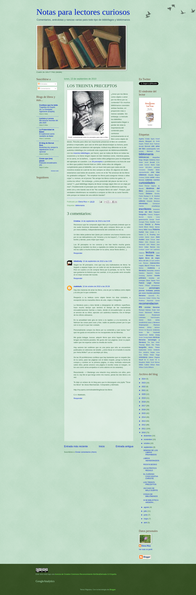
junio (146, 515)
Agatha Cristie (144, 139)
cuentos (156, 180)
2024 (144, 379)
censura (157, 167)
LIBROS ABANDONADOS (151, 459)
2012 (144, 425)
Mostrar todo (54, 171)
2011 (144, 429)
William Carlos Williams (146, 367)
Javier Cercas (150, 239)
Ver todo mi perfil (145, 549)
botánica (152, 160)
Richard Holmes (145, 310)
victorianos (143, 357)
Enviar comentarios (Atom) (85, 452)
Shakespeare (143, 325)
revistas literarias (152, 307)
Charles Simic (154, 170)
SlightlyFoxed (143, 335)
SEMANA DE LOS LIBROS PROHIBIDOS (150, 452)
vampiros (146, 352)
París (158, 280)
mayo (146, 519)
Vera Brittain (143, 355)
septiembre (148, 447)
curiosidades (147, 182)
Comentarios (44, 88)
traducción (142, 350)
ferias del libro (145, 212)
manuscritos (155, 263)
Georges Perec (144, 222)
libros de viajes (152, 258)
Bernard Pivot (153, 151)
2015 (144, 413)
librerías (149, 255)
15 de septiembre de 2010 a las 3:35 (97, 261)
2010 (144, 432)
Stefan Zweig (154, 335)
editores (142, 201)
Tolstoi (157, 347)
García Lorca (154, 217)
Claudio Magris (154, 175)
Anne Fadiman (155, 144)
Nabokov (142, 273)
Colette (147, 177)
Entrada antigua (124, 446)
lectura (150, 252)
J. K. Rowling (149, 234)
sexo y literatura (154, 322)
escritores (145, 208)
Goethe (152, 222)
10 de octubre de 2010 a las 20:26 (96, 286)
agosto (147, 507)
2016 (144, 409)
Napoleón (150, 273)
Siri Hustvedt (153, 332)
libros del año (144, 260)
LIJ (150, 260)
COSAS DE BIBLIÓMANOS (150, 495)
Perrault (141, 288)
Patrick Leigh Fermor (149, 283)
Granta (141, 224)
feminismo (156, 209)
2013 (144, 421)
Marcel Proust (150, 265)
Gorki (158, 222)
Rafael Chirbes (151, 298)
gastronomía (143, 219)
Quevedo (151, 295)
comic (152, 177)
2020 (144, 394)
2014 (144, 417)
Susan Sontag (143, 337)
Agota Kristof (155, 139)
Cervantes (142, 170)
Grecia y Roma (152, 224)
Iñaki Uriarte (149, 232)
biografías (156, 157)
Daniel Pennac (144, 186)
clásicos (143, 175)
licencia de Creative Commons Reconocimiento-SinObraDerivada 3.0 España (85, 574)
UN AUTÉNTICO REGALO (150, 469)
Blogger (113, 589)
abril (146, 523)
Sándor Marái (145, 320)
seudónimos (143, 322)
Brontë (152, 162)
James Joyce (149, 237)
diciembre (148, 436)
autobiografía (151, 149)
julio (145, 511)
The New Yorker (153, 342)
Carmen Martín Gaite (152, 165)
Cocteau (141, 177)
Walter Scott (150, 362)
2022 (144, 387)
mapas (141, 265)
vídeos (150, 357)
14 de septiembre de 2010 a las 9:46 (95, 221)
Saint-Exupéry (155, 317)
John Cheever (150, 242)
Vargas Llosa (155, 352)
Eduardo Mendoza (153, 201)
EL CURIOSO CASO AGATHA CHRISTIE (150, 476)
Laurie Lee (149, 249)
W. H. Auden (149, 360)
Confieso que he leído (48, 105)
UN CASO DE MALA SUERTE (150, 489)
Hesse (150, 229)
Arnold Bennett (144, 146)
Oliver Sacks (150, 280)
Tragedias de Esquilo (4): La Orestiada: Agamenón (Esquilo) (47, 109)
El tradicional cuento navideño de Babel (47, 135)
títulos (151, 347)
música (157, 270)
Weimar (157, 362)
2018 (144, 402)
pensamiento (156, 285)
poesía (157, 290)
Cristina (77, 221)
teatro (150, 337)
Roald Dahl (156, 310)
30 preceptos (97, 162)
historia (156, 229)
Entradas (42, 84)
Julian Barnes (149, 247)
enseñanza (156, 206)
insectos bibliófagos (81, 153)
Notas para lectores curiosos (83, 11)
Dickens (149, 193)
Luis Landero (155, 260)
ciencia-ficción (144, 172)
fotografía (142, 214)
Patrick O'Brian (144, 285)
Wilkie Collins (144, 365)
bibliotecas (144, 157)
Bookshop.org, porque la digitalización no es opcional (48, 149)
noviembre (148, 439)
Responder (78, 253)
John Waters (150, 244)
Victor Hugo (155, 355)
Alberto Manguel (145, 141)
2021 (144, 390)
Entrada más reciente (76, 446)
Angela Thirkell (144, 144)
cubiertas (148, 180)
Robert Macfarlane (145, 312)
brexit (146, 162)
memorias (150, 270)
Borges (146, 160)
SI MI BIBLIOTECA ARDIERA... (150, 501)
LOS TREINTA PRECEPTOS (149, 483)
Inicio (102, 446)
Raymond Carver (153, 300)
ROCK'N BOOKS (150, 464)
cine (152, 172)
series (157, 320)
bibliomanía (79, 205)
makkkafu (78, 286)
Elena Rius (146, 546)
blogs (141, 160)
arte (152, 146)
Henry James (154, 227)
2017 (144, 406)
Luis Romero (143, 263)
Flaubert (157, 212)
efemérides (143, 203)
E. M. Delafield (155, 196)
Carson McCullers (145, 167)
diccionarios (150, 191)
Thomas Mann (144, 345)
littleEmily (78, 261)
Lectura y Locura (46, 118)
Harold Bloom (143, 227)
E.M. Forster (143, 198)
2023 (144, 383)
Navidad (149, 275)
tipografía (142, 347)
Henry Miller (143, 229)
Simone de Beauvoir (145, 330)
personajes (154, 288)
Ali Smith (156, 141)
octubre (147, 443)
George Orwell (154, 219)
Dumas (146, 196)
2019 (144, 398)
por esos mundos (146, 293)
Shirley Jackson (153, 327)
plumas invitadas (146, 290)
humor (141, 232)
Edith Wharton (154, 198)
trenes (150, 350)
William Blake (155, 365)
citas (158, 172)
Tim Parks (156, 345)
